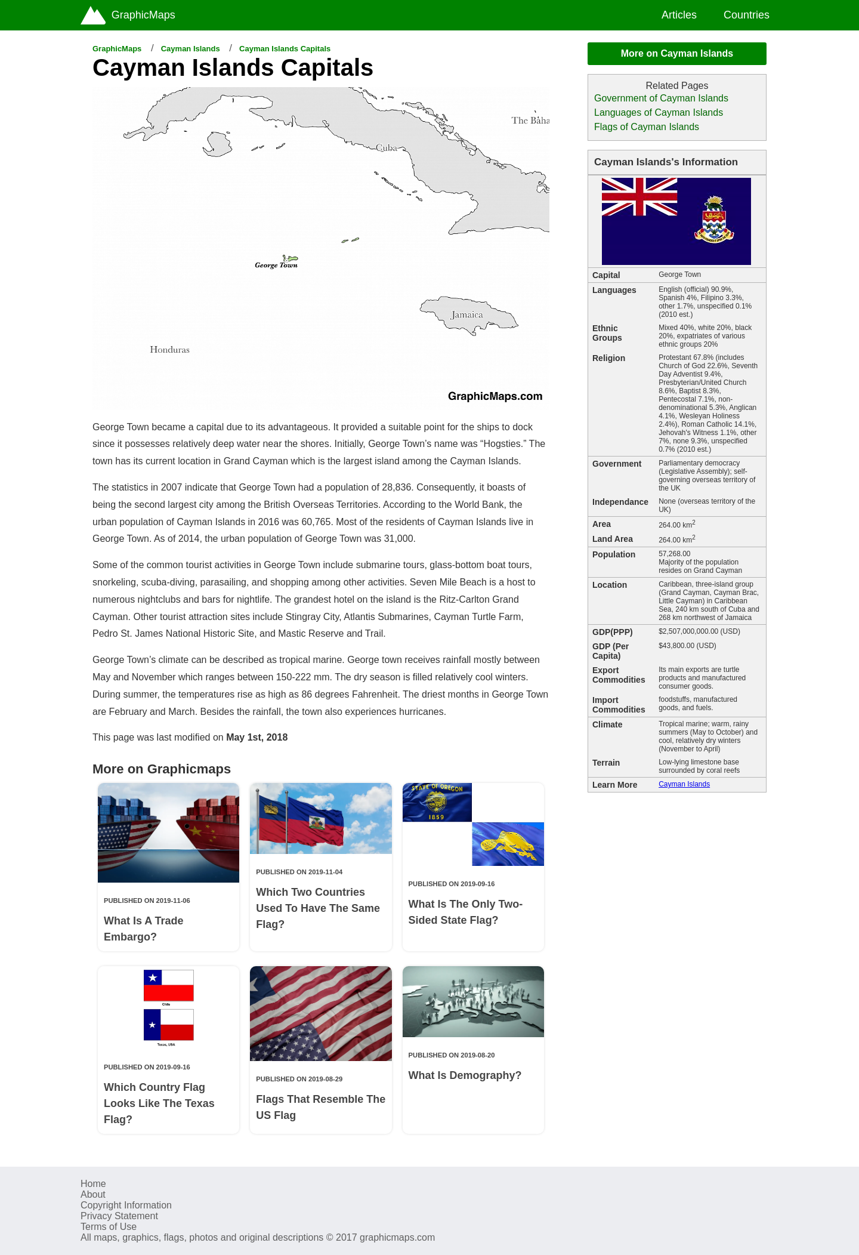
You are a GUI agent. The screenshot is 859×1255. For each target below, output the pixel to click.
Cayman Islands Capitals (284, 48)
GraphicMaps (116, 48)
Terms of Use (109, 1227)
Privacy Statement (119, 1216)
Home (93, 1184)
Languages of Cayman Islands (658, 112)
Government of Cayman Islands (661, 98)
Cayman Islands (190, 48)
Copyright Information (126, 1205)
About (93, 1194)
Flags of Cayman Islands (646, 127)
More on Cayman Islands (677, 53)
